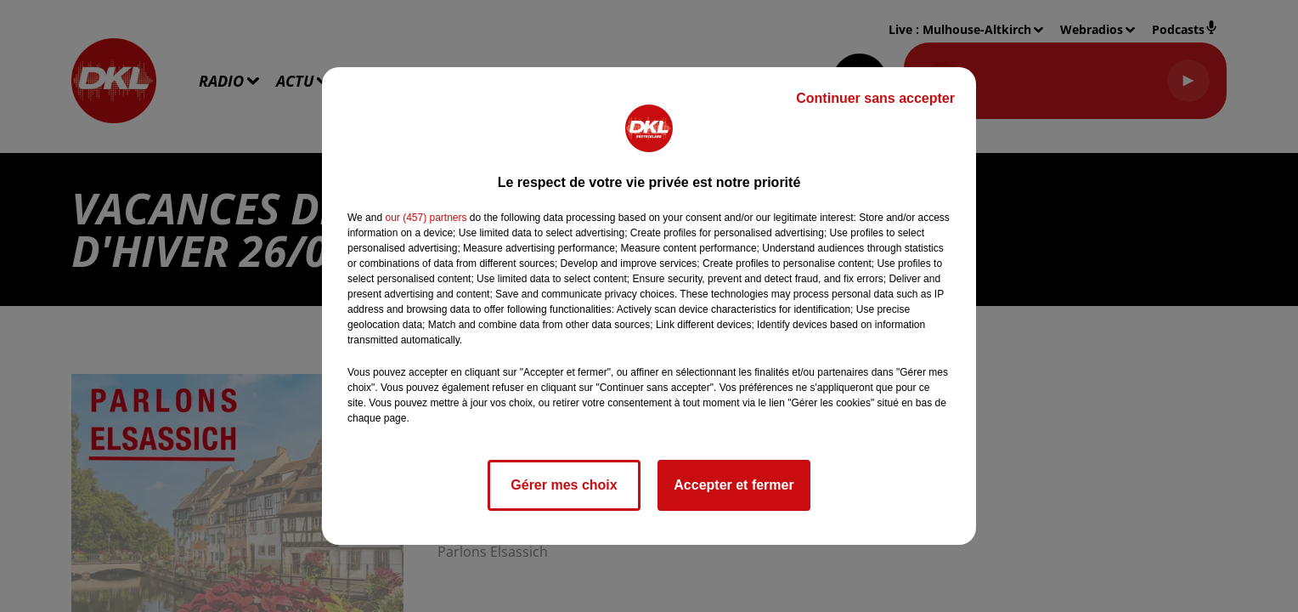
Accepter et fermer (733, 485)
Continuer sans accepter (875, 98)
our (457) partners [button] (425, 218)
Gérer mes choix (564, 485)
